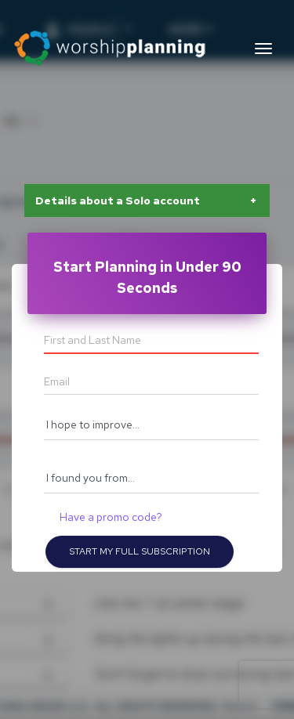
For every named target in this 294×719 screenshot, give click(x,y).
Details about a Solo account (117, 200)
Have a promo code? (111, 517)
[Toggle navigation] (263, 48)
